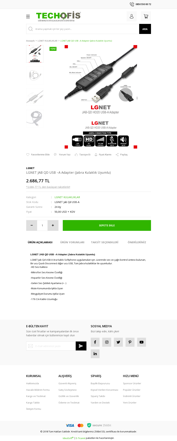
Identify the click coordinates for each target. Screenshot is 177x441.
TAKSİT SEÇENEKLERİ (104, 242)
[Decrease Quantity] (31, 225)
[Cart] (146, 16)
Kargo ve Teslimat (36, 396)
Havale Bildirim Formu (38, 389)
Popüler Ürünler (131, 389)
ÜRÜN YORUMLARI (72, 242)
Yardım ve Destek (100, 402)
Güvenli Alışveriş (67, 383)
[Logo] (58, 16)
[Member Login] (132, 16)
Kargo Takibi (33, 402)
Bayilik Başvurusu (100, 383)
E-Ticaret (80, 438)
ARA (145, 29)
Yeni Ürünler (129, 402)
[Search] (88, 29)
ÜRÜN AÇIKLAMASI (40, 242)
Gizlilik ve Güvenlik (68, 396)
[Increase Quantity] (53, 225)
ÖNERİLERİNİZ (137, 242)
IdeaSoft (68, 438)
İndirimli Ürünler (131, 396)
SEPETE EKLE (107, 225)
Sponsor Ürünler (132, 383)
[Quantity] (42, 225)
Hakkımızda (32, 383)
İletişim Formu (33, 409)
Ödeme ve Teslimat (68, 402)
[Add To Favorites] (38, 154)
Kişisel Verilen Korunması (104, 389)
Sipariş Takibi (98, 396)
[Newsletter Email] (56, 345)
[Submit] (81, 345)
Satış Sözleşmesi (67, 389)
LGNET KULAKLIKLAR (67, 197)
